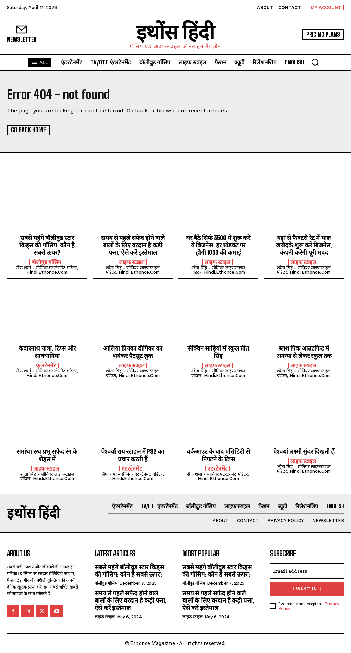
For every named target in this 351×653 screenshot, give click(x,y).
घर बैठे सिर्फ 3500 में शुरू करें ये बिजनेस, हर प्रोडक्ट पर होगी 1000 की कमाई (218, 245)
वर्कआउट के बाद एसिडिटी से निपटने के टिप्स (218, 455)
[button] (315, 62)
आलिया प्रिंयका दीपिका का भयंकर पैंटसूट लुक (132, 351)
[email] (307, 570)
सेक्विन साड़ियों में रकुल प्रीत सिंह (218, 351)
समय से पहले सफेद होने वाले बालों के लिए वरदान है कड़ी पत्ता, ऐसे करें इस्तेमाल (133, 245)
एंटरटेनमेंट (46, 365)
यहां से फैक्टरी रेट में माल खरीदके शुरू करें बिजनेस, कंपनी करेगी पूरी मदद (304, 245)
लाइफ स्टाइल (132, 261)
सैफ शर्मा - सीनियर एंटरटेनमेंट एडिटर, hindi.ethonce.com (47, 269)
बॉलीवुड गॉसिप (46, 261)
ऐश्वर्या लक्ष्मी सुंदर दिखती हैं (304, 451)
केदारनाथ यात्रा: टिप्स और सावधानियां (47, 351)
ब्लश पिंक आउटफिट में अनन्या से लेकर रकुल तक (304, 351)
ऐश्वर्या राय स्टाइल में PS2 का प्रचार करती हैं (132, 455)
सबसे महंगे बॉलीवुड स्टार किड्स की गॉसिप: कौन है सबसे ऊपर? (47, 245)
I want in (307, 589)
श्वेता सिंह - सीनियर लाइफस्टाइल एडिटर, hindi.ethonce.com (133, 269)
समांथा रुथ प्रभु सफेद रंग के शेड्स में (46, 455)
